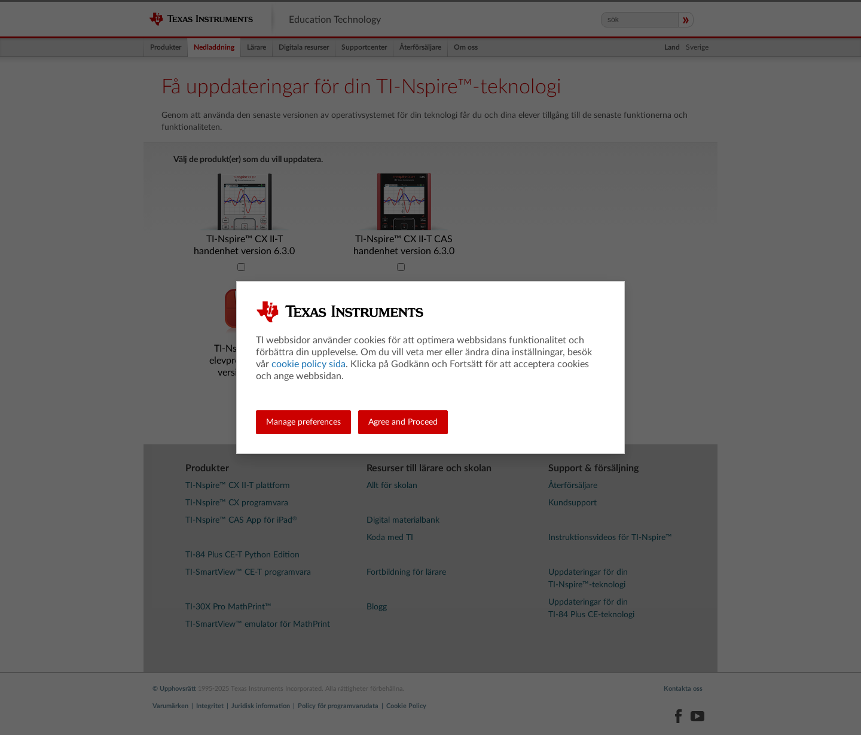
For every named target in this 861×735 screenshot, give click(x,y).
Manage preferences (303, 422)
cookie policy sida (308, 364)
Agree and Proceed (403, 422)
